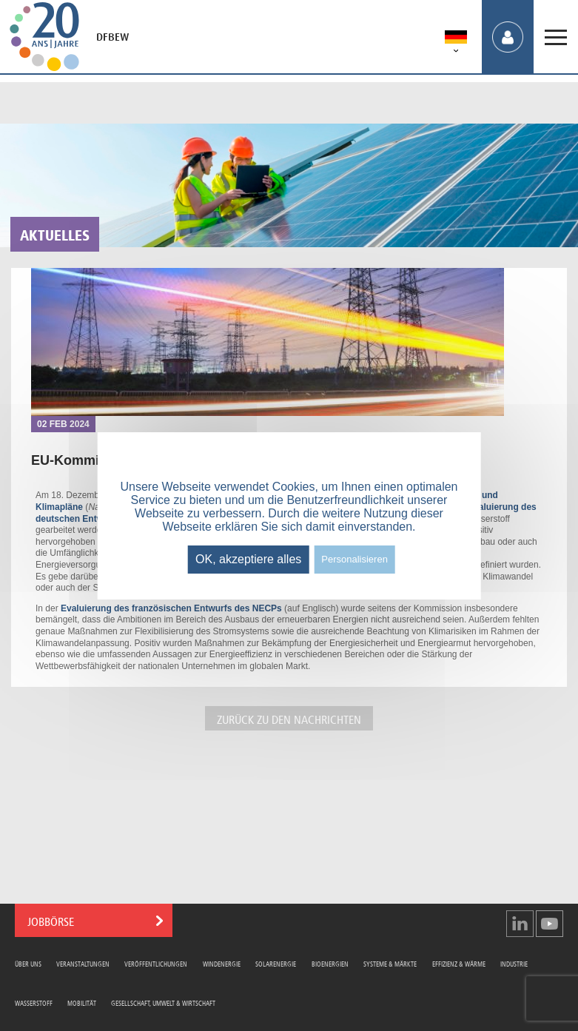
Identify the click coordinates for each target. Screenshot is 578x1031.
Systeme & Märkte (390, 963)
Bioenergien (330, 963)
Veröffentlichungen (155, 963)
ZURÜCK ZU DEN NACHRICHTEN (289, 718)
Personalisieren (354, 559)
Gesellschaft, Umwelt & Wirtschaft (163, 1002)
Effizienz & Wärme (458, 963)
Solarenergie (275, 963)
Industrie (514, 963)
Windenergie (222, 963)
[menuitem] (456, 39)
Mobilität (81, 1002)
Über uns (28, 963)
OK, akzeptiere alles (248, 559)
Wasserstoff (34, 1002)
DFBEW (112, 37)
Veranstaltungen (83, 963)
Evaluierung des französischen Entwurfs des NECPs (170, 608)
